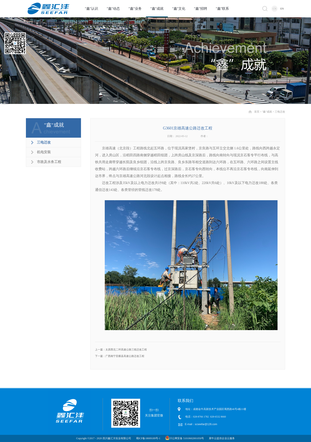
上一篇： (121, 349)
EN (282, 8)
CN (274, 8)
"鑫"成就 (267, 111)
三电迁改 (280, 111)
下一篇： (119, 356)
